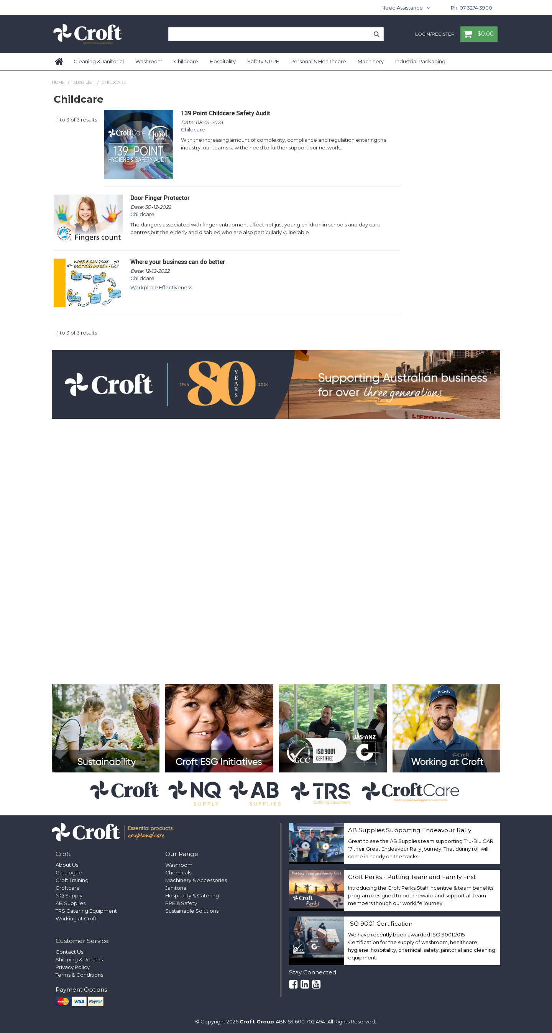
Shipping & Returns (79, 959)
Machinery (371, 61)
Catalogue (69, 872)
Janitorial (176, 888)
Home (60, 61)
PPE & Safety (181, 903)
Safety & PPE (263, 61)
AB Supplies (70, 903)
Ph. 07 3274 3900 (471, 8)
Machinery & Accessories (196, 880)
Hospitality (223, 61)
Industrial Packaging (420, 61)
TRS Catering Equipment (86, 911)
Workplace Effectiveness (161, 287)
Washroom (149, 61)
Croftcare (68, 888)
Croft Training (72, 880)
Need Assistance (402, 8)
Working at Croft (76, 918)
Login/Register (435, 34)
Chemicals (178, 872)
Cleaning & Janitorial (99, 61)
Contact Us (69, 952)
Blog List (83, 82)
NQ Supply (69, 895)
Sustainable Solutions (192, 911)
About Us (67, 865)
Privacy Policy (73, 967)
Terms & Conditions (79, 975)
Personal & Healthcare (318, 61)
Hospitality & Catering (192, 895)
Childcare (186, 61)
